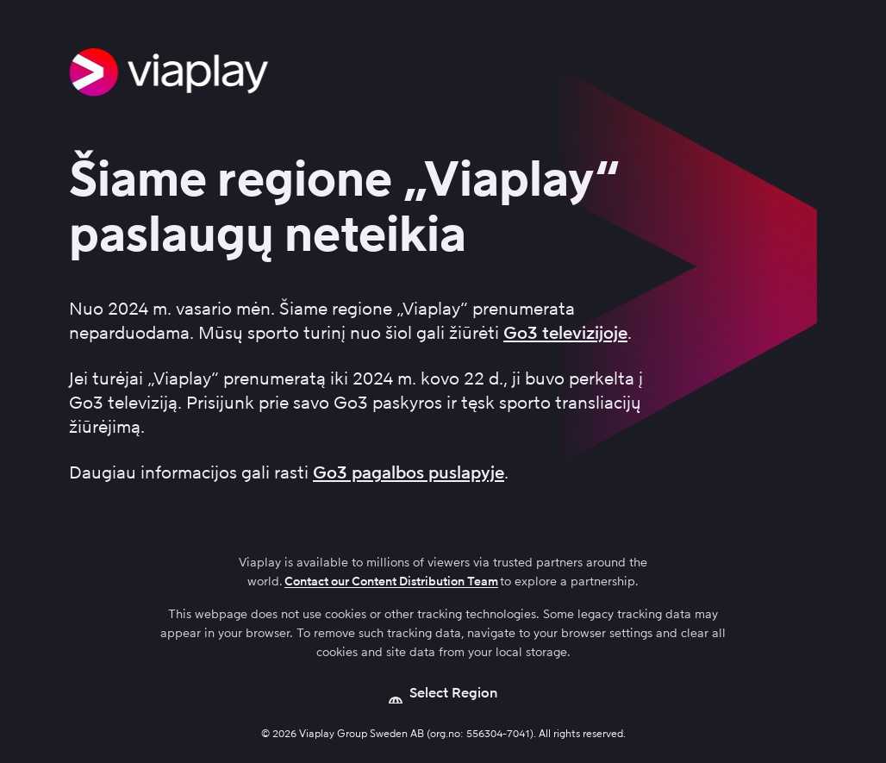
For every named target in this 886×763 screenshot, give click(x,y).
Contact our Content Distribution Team (391, 581)
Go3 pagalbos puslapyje (408, 472)
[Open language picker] (443, 693)
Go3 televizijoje (565, 332)
